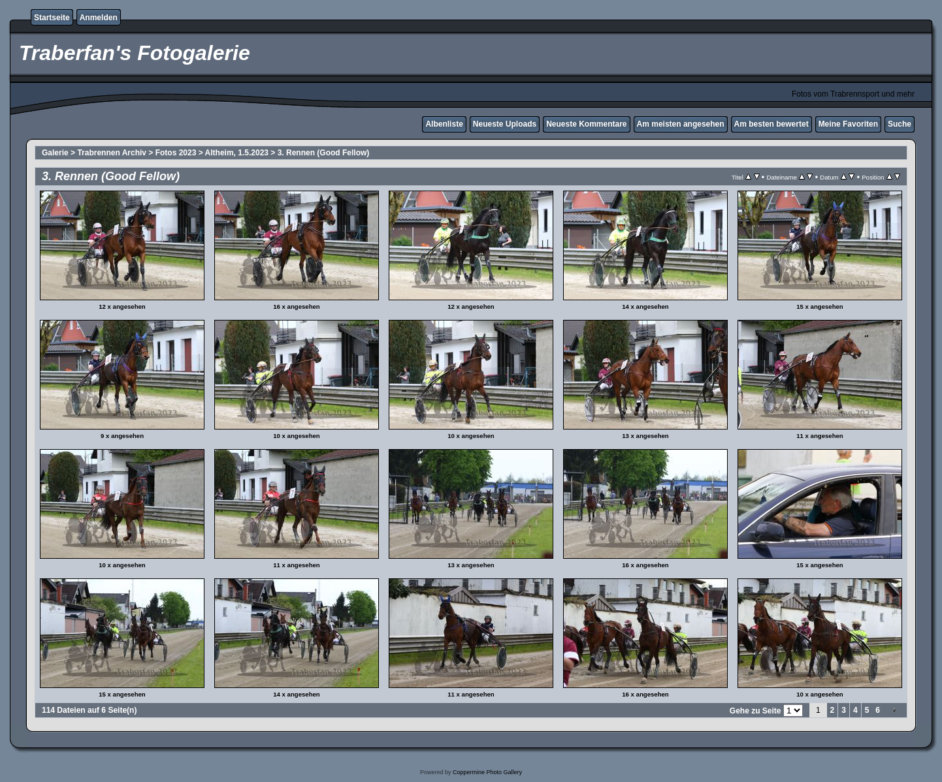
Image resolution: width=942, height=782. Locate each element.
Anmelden (99, 17)
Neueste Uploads (504, 124)
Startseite (52, 17)
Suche (899, 124)
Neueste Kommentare (586, 124)
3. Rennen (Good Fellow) (324, 152)
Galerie (55, 152)
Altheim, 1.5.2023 (236, 152)
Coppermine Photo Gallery (487, 772)
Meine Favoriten (848, 124)
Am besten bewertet (771, 124)
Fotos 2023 (176, 152)
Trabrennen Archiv (111, 152)
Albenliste (444, 124)
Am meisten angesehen (680, 124)
